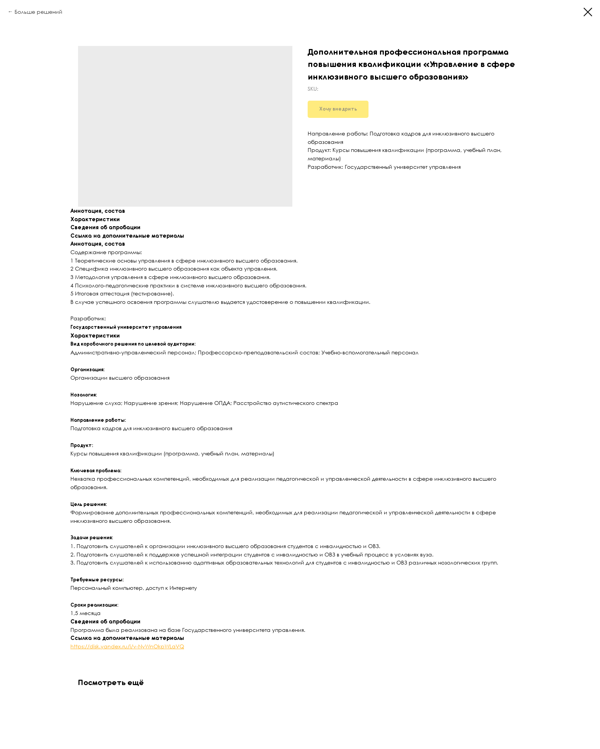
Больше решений (38, 11)
